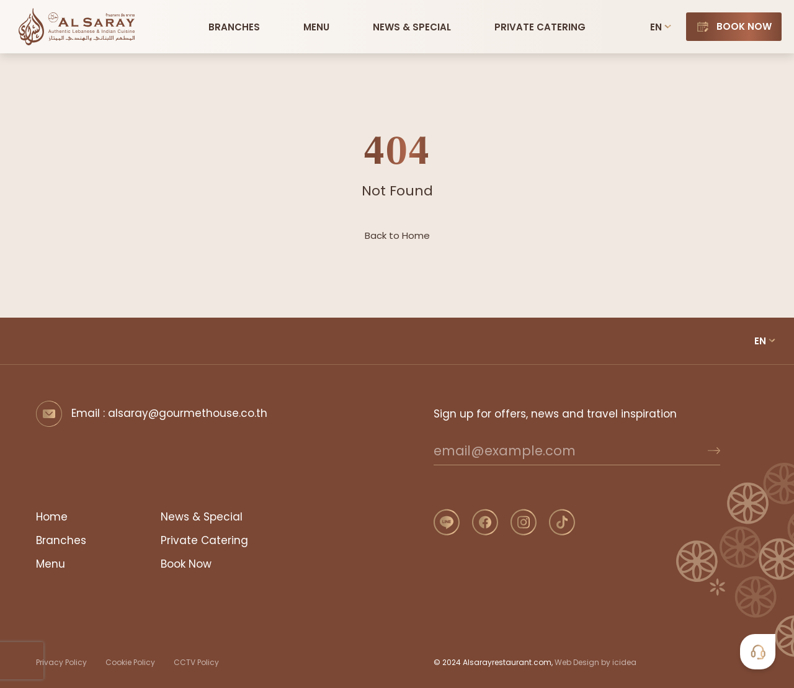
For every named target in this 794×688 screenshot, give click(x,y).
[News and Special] (412, 26)
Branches (61, 540)
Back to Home (397, 235)
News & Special (202, 516)
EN (656, 27)
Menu (50, 563)
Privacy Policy (61, 662)
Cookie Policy (130, 662)
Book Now (186, 563)
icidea (624, 662)
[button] (316, 26)
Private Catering (204, 540)
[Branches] (234, 26)
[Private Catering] (540, 26)
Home (52, 516)
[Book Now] (734, 26)
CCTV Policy (196, 662)
